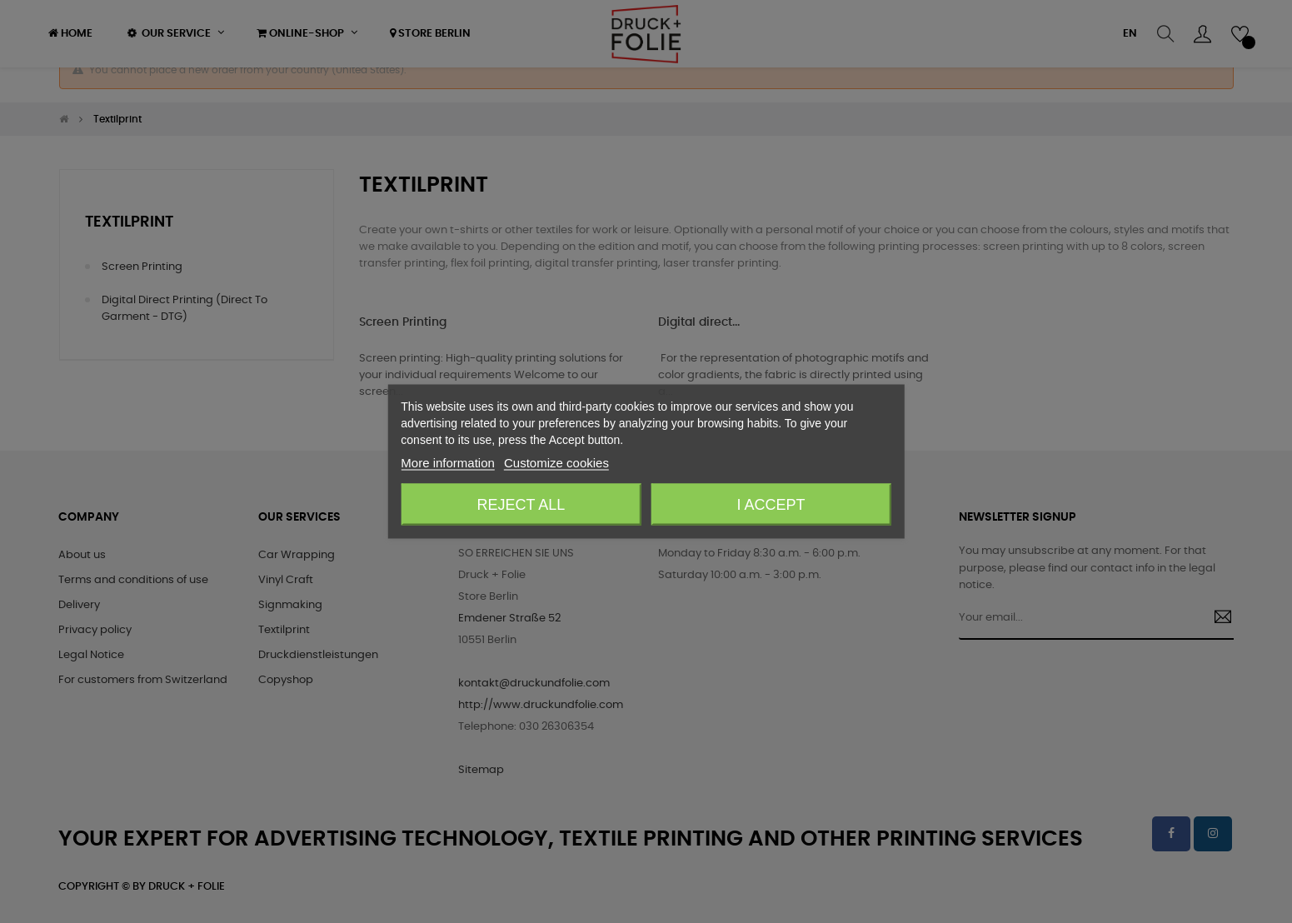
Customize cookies (556, 463)
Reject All (521, 504)
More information (448, 463)
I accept (771, 504)
